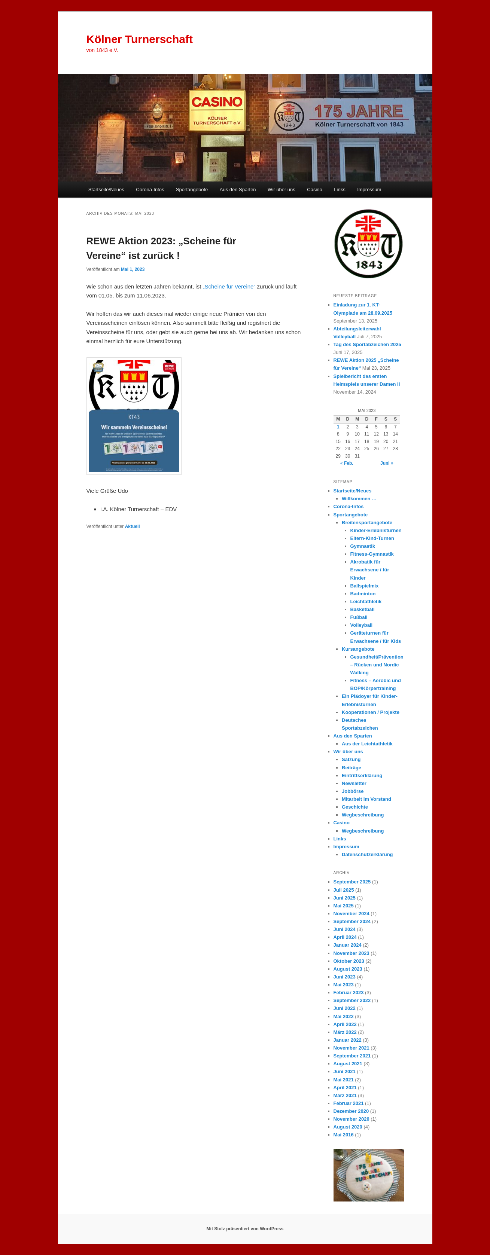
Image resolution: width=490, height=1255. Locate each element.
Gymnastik (362, 546)
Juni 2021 (345, 1071)
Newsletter (354, 783)
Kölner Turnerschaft (139, 39)
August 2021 (348, 1063)
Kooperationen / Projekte (370, 712)
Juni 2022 (345, 1008)
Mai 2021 (344, 1080)
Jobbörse (353, 791)
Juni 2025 (345, 898)
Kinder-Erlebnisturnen (376, 530)
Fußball (359, 617)
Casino (314, 189)
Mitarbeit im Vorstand (366, 799)
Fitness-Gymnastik (372, 554)
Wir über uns (281, 189)
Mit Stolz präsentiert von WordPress (245, 1228)
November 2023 (351, 953)
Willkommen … (359, 498)
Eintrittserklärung (362, 775)
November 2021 (351, 1048)
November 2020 (351, 1119)
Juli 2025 (344, 890)
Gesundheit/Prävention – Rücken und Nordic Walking (377, 664)
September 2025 (352, 882)
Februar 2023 (349, 992)
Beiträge (351, 767)
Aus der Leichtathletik (367, 743)
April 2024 (345, 937)
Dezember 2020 (351, 1111)
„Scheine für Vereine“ (229, 286)
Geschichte (355, 807)
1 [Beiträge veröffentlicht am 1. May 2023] (338, 427)
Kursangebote (358, 649)
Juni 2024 (345, 929)
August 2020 (348, 1127)
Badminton (363, 593)
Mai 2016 (344, 1135)
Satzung (351, 759)
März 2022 (345, 1032)
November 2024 (351, 913)
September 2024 (352, 921)
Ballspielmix (364, 586)
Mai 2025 (344, 906)
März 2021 (345, 1095)
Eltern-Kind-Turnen (372, 538)
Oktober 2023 (349, 961)
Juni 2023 (345, 977)
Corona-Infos (150, 189)
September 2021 (352, 1056)
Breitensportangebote (367, 522)
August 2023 (348, 969)
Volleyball (361, 625)
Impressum (369, 189)
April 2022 (345, 1024)
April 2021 (345, 1087)
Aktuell (132, 526)
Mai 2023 (344, 984)
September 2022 (352, 1000)
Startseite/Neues (106, 189)
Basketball (362, 609)
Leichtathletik (366, 601)
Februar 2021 (349, 1103)
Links (339, 189)
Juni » (386, 463)
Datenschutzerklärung (367, 854)
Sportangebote (192, 189)
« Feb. (346, 463)
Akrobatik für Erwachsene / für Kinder (369, 569)
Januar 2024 (348, 945)
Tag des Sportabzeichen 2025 (367, 344)
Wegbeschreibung (363, 815)
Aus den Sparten (238, 189)
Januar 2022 (348, 1040)
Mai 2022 (344, 1016)
